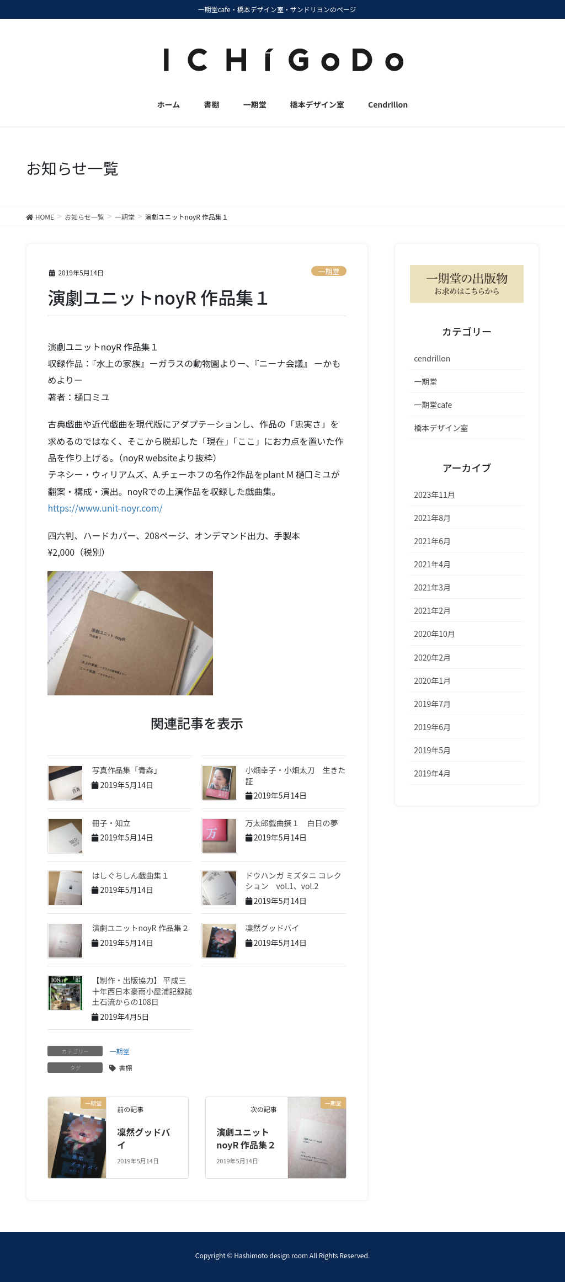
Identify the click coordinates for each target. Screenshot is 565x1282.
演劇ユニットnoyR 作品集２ (140, 927)
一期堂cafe (433, 404)
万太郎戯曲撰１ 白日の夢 (292, 822)
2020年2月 (432, 657)
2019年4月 (432, 773)
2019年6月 (432, 726)
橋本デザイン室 (441, 427)
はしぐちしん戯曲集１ (130, 875)
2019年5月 (432, 750)
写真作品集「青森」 (126, 769)
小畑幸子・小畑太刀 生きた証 (296, 775)
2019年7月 (432, 703)
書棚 (125, 1067)
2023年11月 (434, 494)
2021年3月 (432, 587)
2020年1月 (432, 680)
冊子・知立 (111, 822)
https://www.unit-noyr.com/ (104, 507)
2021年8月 (432, 517)
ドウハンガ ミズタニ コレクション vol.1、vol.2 (294, 881)
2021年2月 (432, 610)
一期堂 (328, 271)
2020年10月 (434, 633)
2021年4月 (432, 564)
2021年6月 (432, 540)
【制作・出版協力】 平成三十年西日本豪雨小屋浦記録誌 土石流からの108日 (146, 991)
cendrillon (432, 358)
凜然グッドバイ (273, 927)
